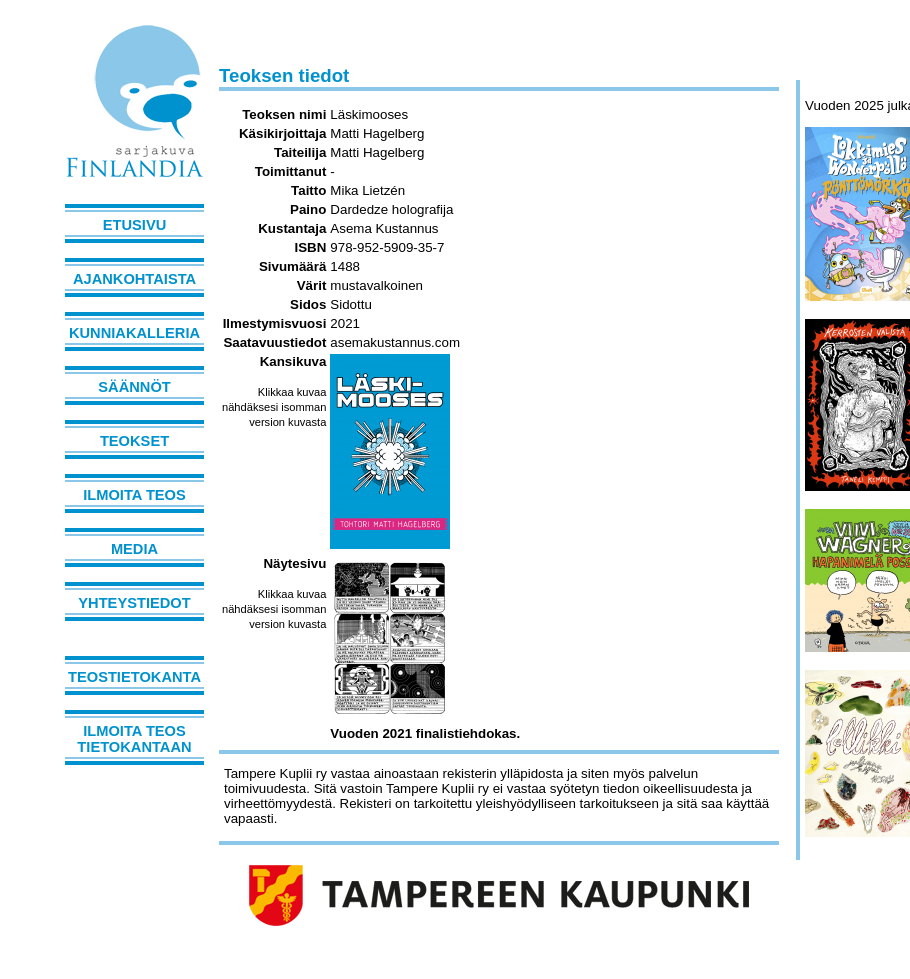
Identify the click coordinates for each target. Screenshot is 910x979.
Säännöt (134, 387)
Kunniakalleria (134, 333)
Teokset (134, 441)
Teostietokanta (134, 677)
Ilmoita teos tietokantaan (134, 739)
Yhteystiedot (134, 603)
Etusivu (135, 225)
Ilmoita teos (134, 495)
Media (134, 549)
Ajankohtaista (134, 279)
